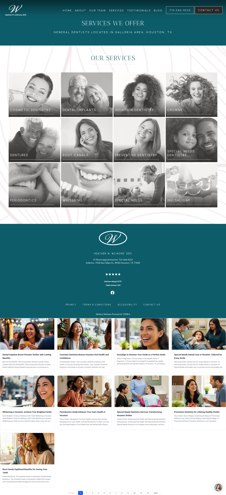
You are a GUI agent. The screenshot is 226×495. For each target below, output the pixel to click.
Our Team (97, 10)
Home (67, 10)
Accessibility (127, 305)
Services (116, 10)
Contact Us (151, 305)
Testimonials (139, 10)
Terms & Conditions (96, 305)
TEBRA (126, 314)
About (80, 10)
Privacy (71, 305)
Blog (158, 10)
